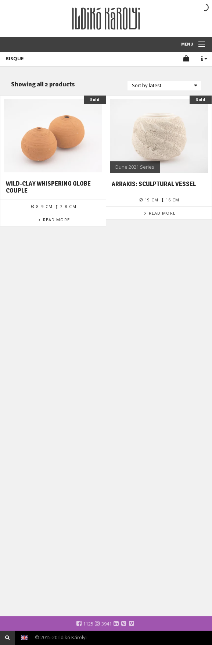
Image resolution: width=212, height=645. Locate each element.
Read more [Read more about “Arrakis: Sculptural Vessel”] (162, 213)
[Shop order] (164, 85)
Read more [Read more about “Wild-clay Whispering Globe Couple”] (56, 219)
